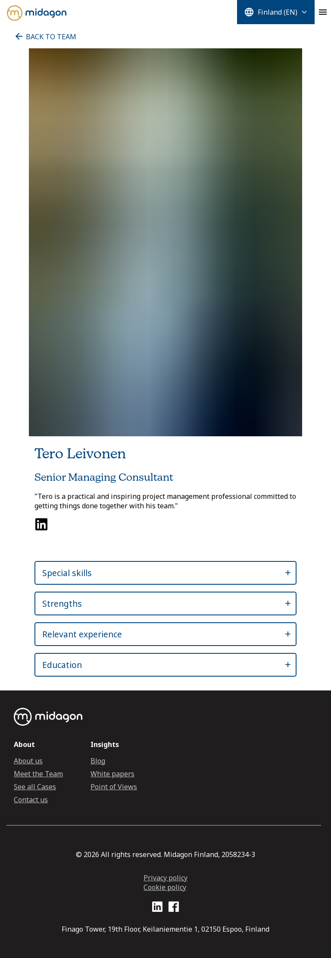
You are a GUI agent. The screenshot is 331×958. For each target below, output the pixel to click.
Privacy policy (165, 877)
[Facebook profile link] (174, 908)
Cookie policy (165, 887)
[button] (157, 573)
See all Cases (35, 786)
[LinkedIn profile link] (157, 908)
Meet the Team (38, 773)
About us (28, 761)
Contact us (31, 799)
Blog (98, 761)
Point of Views (114, 786)
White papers (112, 773)
